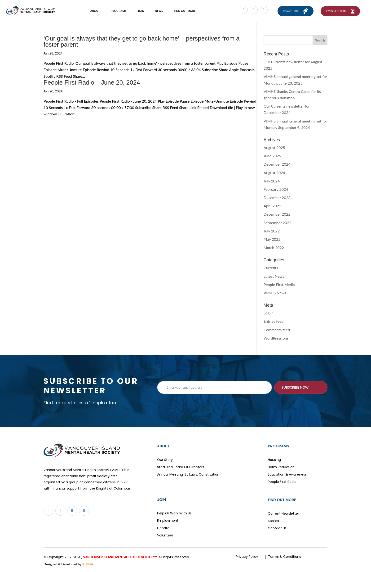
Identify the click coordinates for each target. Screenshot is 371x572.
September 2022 (278, 223)
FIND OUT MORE (184, 11)
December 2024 (277, 165)
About (95, 11)
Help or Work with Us (174, 515)
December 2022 (277, 215)
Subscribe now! (295, 388)
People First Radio (282, 483)
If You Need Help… (336, 11)
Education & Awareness (287, 476)
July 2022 (272, 232)
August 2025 (274, 148)
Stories (273, 522)
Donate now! (288, 11)
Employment (167, 522)
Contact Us (277, 529)
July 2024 (272, 182)
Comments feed (277, 330)
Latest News (274, 277)
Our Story (165, 461)
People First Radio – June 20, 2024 (92, 83)
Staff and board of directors (180, 468)
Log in (269, 314)
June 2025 (272, 157)
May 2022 (272, 240)
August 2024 (274, 173)
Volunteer (165, 537)
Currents (271, 269)
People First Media (279, 285)
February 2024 (276, 190)
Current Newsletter (283, 515)
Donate (163, 529)
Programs (119, 11)
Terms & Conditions (284, 557)
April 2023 (272, 207)
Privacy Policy (247, 557)
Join (140, 11)
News (159, 11)
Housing (274, 461)
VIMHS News (275, 293)
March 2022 (274, 248)
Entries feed (273, 322)
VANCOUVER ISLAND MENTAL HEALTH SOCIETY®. (120, 558)
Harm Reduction (281, 468)
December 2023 (277, 198)
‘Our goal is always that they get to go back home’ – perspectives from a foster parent (142, 42)
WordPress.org (276, 339)
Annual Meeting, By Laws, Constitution (188, 476)
